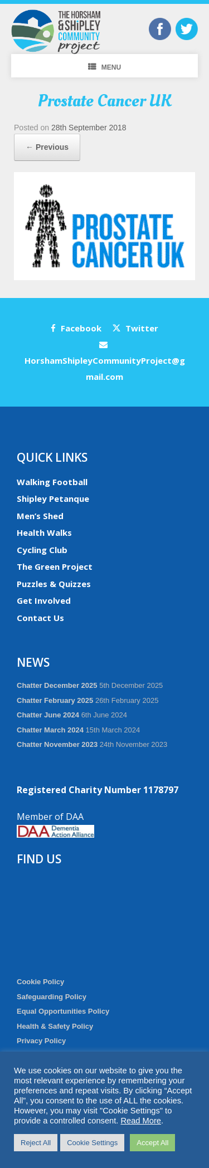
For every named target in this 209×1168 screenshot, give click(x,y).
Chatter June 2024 (48, 715)
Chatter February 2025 (55, 700)
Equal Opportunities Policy (63, 1011)
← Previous (47, 147)
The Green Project (55, 566)
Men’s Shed (40, 515)
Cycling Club (42, 549)
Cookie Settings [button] (92, 1142)
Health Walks (44, 532)
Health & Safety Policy (55, 1026)
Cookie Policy (40, 982)
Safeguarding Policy (51, 997)
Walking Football (52, 481)
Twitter (135, 328)
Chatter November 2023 (57, 744)
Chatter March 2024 (50, 730)
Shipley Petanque (53, 498)
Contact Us (40, 617)
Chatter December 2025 (57, 685)
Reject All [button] (36, 1142)
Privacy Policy (41, 1041)
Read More (140, 1120)
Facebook (76, 328)
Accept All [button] (152, 1142)
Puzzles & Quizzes (54, 583)
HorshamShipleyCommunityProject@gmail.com (105, 361)
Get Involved (44, 600)
